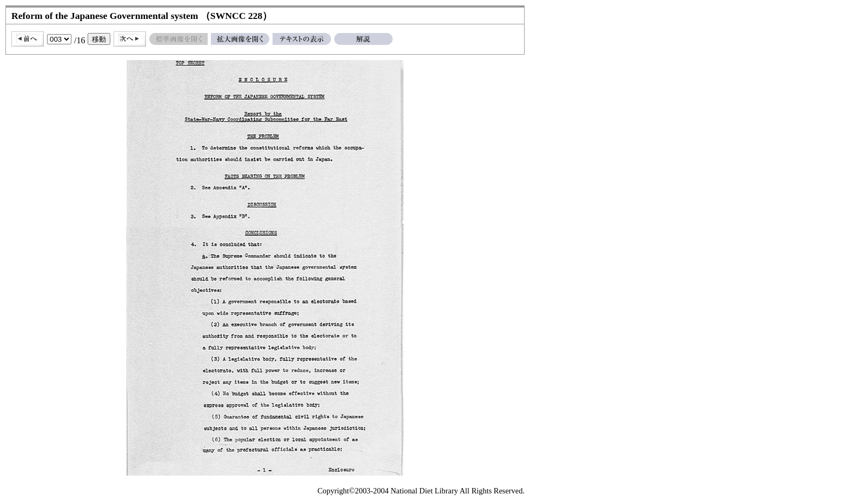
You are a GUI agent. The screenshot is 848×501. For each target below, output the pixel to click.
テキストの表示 (302, 39)
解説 (363, 39)
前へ (27, 39)
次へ (130, 39)
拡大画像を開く (240, 39)
